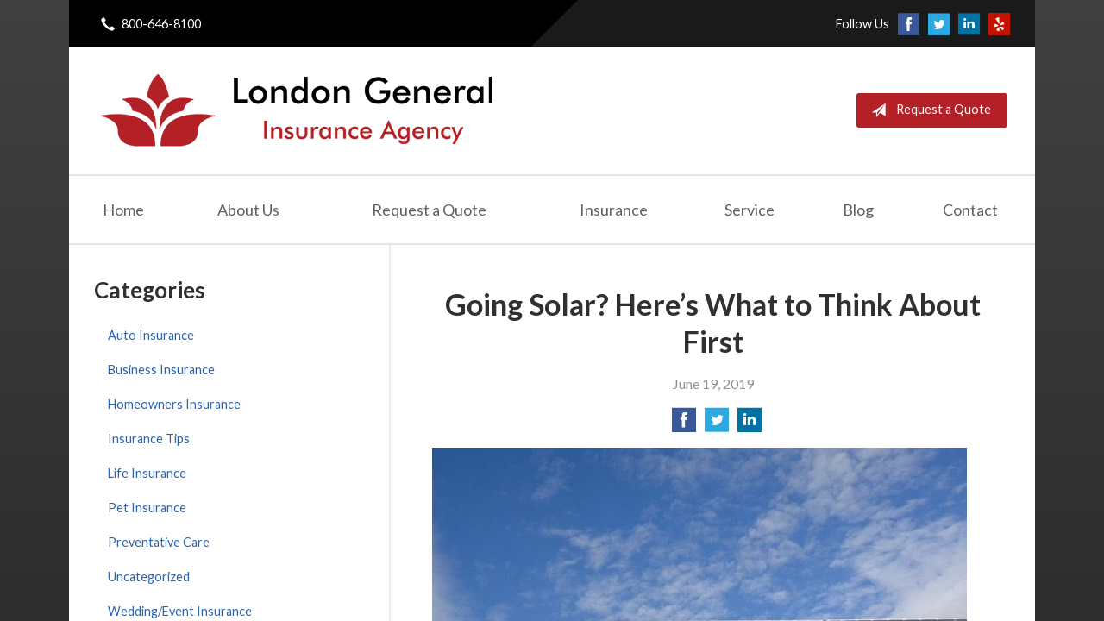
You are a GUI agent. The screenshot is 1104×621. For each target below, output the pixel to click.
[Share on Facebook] (684, 425)
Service (749, 209)
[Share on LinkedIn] (749, 425)
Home (123, 209)
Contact (970, 209)
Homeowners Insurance (174, 404)
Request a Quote (927, 110)
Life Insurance (147, 473)
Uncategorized (149, 576)
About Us (248, 209)
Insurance (614, 209)
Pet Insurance (147, 507)
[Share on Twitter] (717, 425)
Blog (858, 209)
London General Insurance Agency (294, 110)
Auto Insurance (151, 335)
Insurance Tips (149, 438)
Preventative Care (159, 542)
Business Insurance (161, 369)
